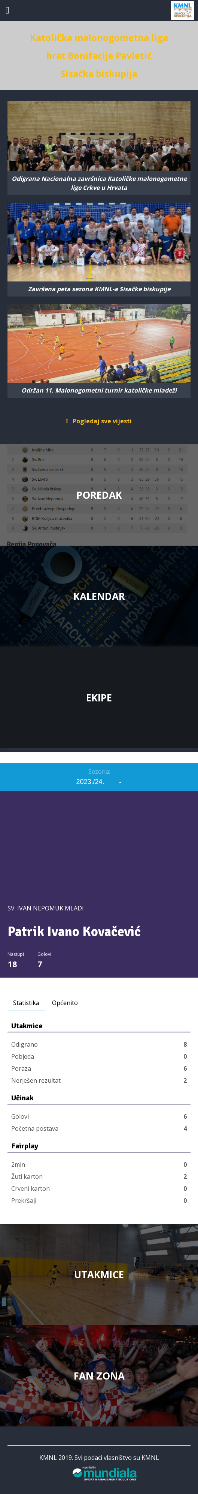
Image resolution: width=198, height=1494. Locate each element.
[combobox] (99, 781)
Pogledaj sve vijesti (99, 421)
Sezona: (99, 771)
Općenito (65, 1003)
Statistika (26, 1003)
